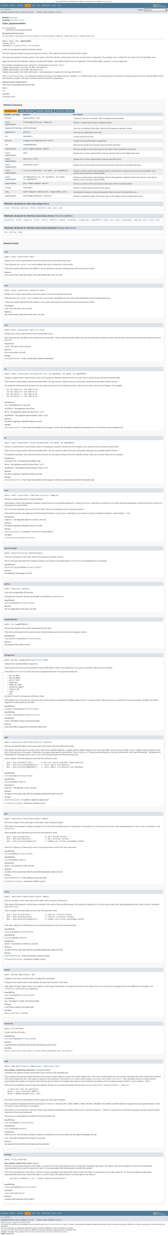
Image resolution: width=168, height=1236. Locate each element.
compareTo (27, 220)
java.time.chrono (17, 20)
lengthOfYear (96, 220)
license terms (107, 1)
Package (20, 5)
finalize (15, 208)
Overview (4, 5)
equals (26, 118)
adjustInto (9, 220)
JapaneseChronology (13, 128)
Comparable (19, 36)
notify (32, 208)
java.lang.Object (9, 28)
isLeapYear (71, 220)
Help (59, 5)
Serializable (8, 36)
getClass (24, 208)
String (7, 188)
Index (54, 5)
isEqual (62, 220)
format (36, 220)
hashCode (27, 136)
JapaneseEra (10, 132)
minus (25, 149)
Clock (29, 159)
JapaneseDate (10, 124)
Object (12, 43)
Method (31, 12)
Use (33, 5)
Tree (38, 5)
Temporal (59, 36)
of (24, 170)
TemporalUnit (55, 192)
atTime (18, 220)
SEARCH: (141, 10)
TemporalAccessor (71, 36)
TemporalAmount (35, 149)
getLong (12, 232)
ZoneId (30, 165)
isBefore (53, 220)
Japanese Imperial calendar (37, 53)
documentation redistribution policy (54, 1232)
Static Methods (26, 111)
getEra (26, 132)
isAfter (44, 220)
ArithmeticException (13, 803)
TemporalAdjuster (87, 36)
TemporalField (40, 140)
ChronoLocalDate (32, 36)
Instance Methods (45, 111)
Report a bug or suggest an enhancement (15, 1222)
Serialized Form (8, 97)
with (25, 196)
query (118, 220)
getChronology (29, 128)
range (20, 232)
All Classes (5, 9)
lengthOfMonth (29, 145)
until (25, 192)
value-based (14, 76)
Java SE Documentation (54, 1224)
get (6, 232)
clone (7, 208)
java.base (14, 18)
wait (49, 208)
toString (27, 188)
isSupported (28, 140)
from (25, 122)
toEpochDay (126, 220)
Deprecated (46, 5)
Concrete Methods (64, 111)
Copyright (4, 1230)
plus (25, 183)
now (24, 153)
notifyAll (41, 208)
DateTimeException (12, 358)
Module (13, 5)
